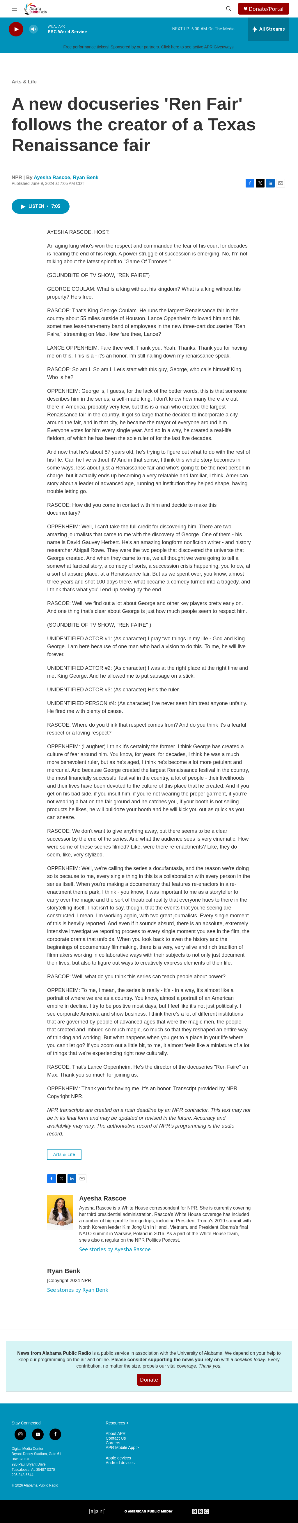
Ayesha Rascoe (52, 177)
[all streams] (268, 29)
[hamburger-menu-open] (14, 9)
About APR (116, 1433)
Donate (149, 1379)
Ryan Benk (85, 177)
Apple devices (118, 1458)
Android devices (120, 1463)
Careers (113, 1443)
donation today (250, 1359)
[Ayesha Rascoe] (60, 1212)
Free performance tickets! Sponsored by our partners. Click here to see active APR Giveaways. (149, 47)
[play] (16, 29)
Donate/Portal (266, 9)
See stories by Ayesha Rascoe (115, 1249)
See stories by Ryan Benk (77, 1289)
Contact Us (116, 1438)
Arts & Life (24, 82)
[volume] (33, 29)
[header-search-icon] (228, 8)
